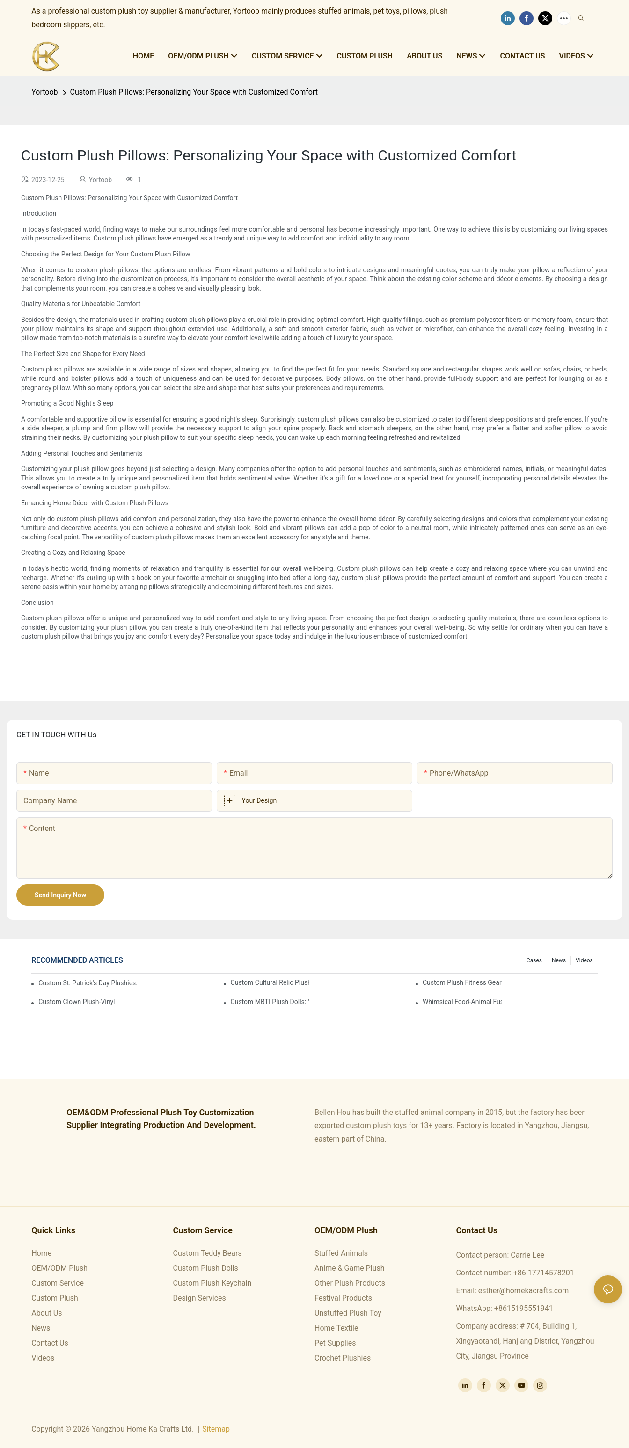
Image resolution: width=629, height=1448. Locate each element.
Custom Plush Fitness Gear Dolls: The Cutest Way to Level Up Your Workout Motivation (462, 982)
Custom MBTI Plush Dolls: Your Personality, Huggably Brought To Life (270, 1001)
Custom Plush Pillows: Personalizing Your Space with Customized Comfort (194, 91)
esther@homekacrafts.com (523, 1290)
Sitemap (216, 1429)
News (559, 960)
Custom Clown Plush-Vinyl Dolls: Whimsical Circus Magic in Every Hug (77, 1001)
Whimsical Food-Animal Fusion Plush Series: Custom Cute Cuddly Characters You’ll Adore (462, 1001)
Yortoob (44, 91)
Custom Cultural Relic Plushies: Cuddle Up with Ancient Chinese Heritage (270, 982)
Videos (584, 960)
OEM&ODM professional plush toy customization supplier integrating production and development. (161, 1118)
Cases (534, 960)
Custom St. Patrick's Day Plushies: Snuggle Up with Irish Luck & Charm (87, 983)
